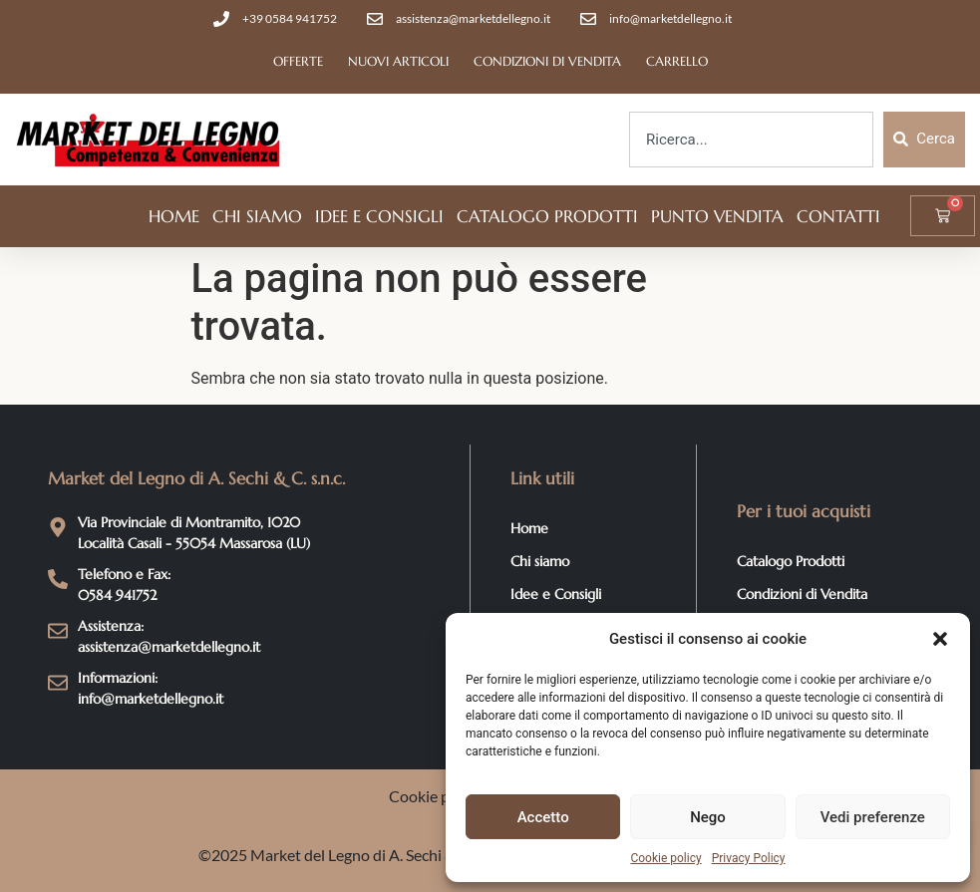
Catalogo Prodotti (547, 216)
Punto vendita (717, 216)
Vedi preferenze (872, 817)
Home (174, 216)
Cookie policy (665, 858)
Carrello (677, 61)
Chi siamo (257, 216)
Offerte (298, 61)
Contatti (838, 216)
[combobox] (751, 139)
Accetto (543, 817)
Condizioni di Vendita (547, 61)
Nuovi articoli (398, 61)
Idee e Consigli (379, 216)
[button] (940, 639)
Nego (708, 817)
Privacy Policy (749, 858)
